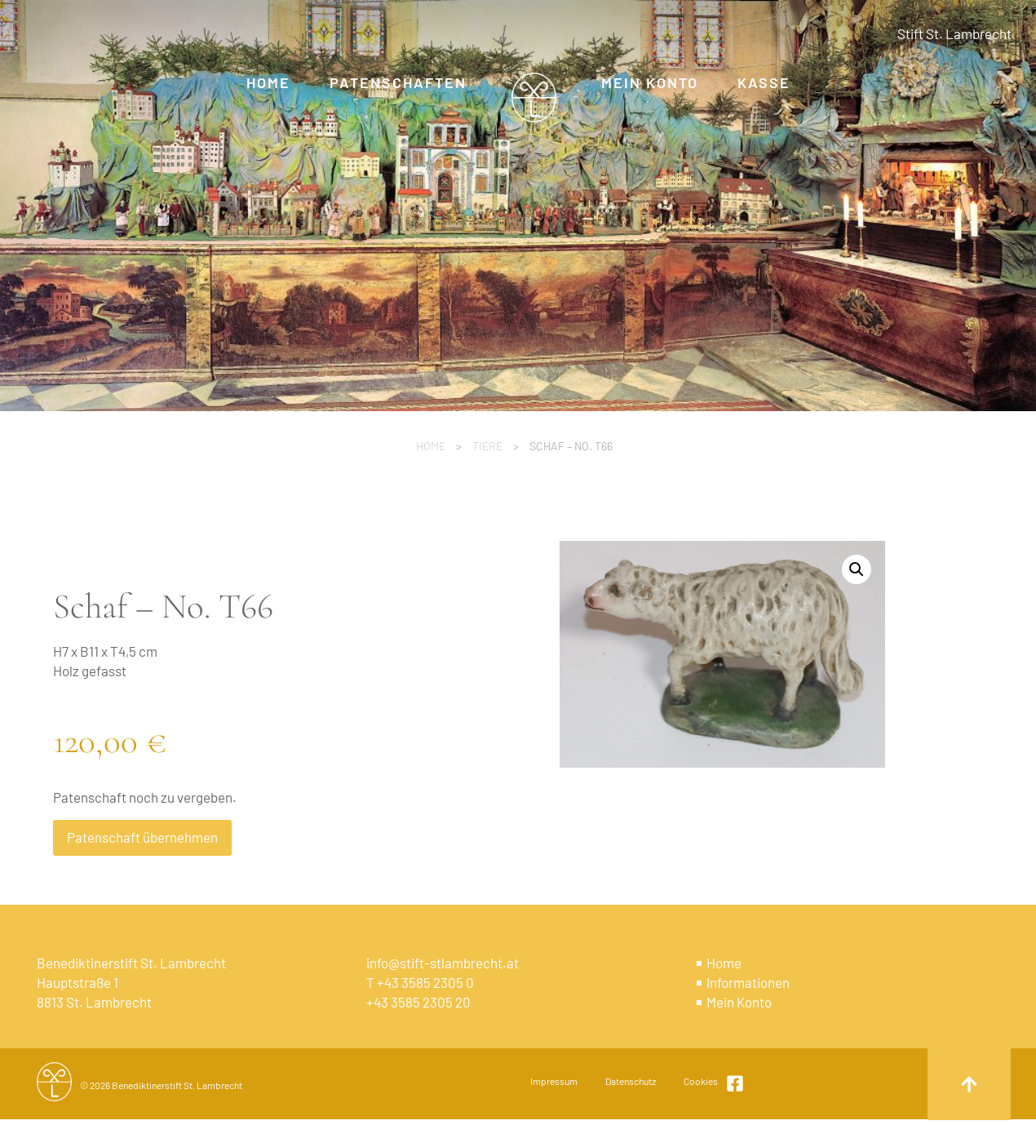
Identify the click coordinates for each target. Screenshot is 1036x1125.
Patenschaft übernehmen (142, 837)
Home (430, 446)
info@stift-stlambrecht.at (442, 962)
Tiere (487, 446)
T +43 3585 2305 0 (420, 982)
